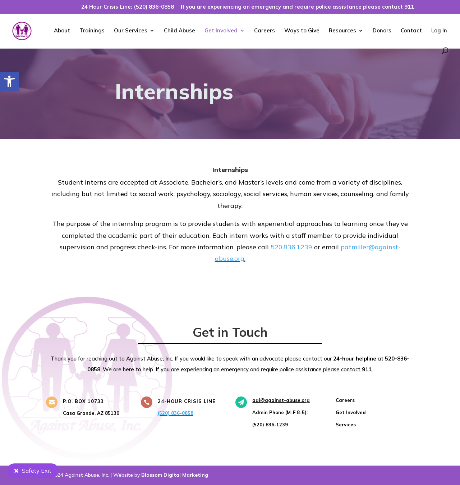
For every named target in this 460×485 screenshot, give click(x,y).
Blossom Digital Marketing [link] (174, 475)
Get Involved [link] (221, 31)
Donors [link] (382, 31)
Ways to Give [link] (301, 31)
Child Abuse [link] (179, 31)
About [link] (62, 31)
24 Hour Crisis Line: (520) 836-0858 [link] (127, 7)
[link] (9, 81)
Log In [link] (439, 31)
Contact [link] (411, 31)
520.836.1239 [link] (291, 247)
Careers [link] (264, 31)
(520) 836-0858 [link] (175, 413)
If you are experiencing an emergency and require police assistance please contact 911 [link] (297, 7)
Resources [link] (342, 31)
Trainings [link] (92, 31)
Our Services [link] (130, 31)
